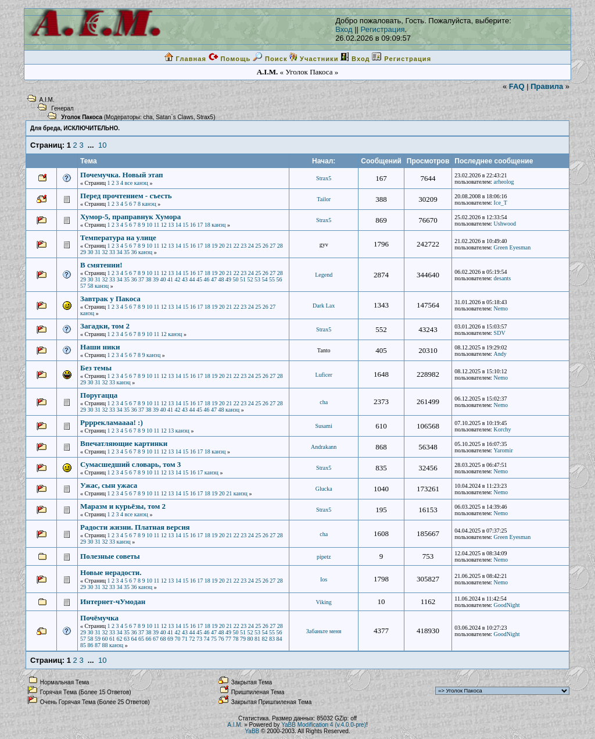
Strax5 (204, 117)
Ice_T (500, 202)
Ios (323, 579)
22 (236, 245)
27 (272, 245)
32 (105, 252)
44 (192, 279)
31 (98, 252)
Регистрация (383, 29)
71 (185, 639)
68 (163, 639)
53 (257, 279)
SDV (500, 333)
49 (228, 279)
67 (156, 639)
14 (178, 225)
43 (185, 279)
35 (127, 252)
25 (258, 245)
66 (149, 639)
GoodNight (507, 605)
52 (250, 279)
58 (91, 286)
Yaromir (503, 450)
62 (120, 639)
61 (112, 639)
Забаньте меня (324, 631)
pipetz (324, 557)
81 (257, 639)
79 (243, 639)
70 (178, 639)
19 (214, 245)
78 (236, 639)
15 (185, 225)
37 (141, 279)
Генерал (62, 108)
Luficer (323, 375)
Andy (500, 354)
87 (98, 645)
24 (251, 245)
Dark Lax (324, 305)
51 (243, 279)
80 (250, 639)
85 (83, 645)
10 (102, 145)
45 (199, 279)
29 (83, 252)
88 (105, 645)
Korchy (502, 429)
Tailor (324, 199)
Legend (323, 275)
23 (243, 245)
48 (221, 279)
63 (127, 639)
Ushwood (505, 223)
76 (221, 639)
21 (229, 245)
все (129, 183)
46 (207, 279)
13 (171, 225)
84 (279, 639)
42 (178, 279)
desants (502, 278)
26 (265, 245)
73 (199, 639)
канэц (141, 183)
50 (236, 279)
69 (170, 639)
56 (279, 279)
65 (141, 639)
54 (265, 279)
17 (200, 225)
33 (112, 252)
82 (265, 639)
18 (207, 225)
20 (222, 245)
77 (228, 639)
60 (105, 639)
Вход (343, 29)
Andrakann (323, 447)
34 (120, 252)
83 (272, 639)
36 (134, 252)
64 (134, 639)
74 (207, 639)
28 (280, 245)
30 (91, 252)
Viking (324, 602)
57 (83, 286)
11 (157, 225)
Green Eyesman (512, 247)
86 (91, 645)
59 (98, 639)
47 (214, 279)
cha (148, 117)
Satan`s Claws (174, 117)
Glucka (324, 488)
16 (193, 225)
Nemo (501, 308)
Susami (323, 426)
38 (149, 279)
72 (192, 639)
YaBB (252, 731)
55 (272, 279)
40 (163, 279)
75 (214, 639)
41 (170, 279)
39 (156, 279)
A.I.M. (47, 100)
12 (164, 225)
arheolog (504, 181)
